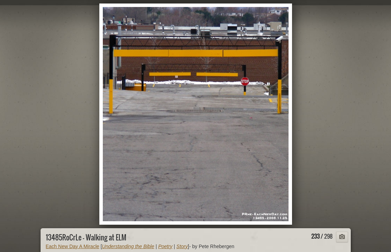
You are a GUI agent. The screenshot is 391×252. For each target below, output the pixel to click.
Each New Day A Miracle (72, 246)
